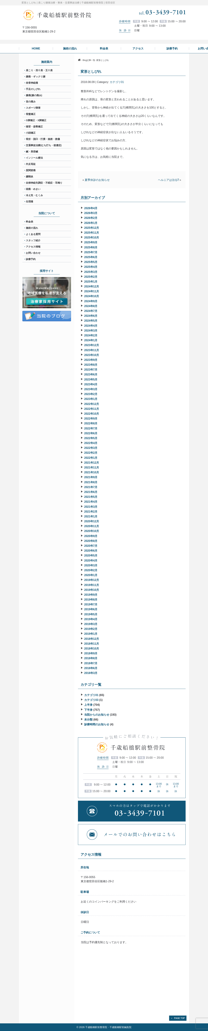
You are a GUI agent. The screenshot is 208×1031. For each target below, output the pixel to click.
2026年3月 (91, 213)
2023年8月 (91, 364)
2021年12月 (91, 462)
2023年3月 (91, 389)
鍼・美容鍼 (32, 151)
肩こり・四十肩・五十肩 (39, 70)
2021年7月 (91, 487)
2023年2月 (91, 394)
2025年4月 (91, 266)
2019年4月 (91, 619)
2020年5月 (91, 555)
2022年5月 (91, 438)
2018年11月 (91, 643)
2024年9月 (91, 301)
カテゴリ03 (91, 699)
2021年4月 (91, 501)
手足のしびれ (33, 89)
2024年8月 (91, 306)
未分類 (88, 719)
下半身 (88, 709)
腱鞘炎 (29, 176)
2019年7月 (91, 604)
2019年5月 (91, 614)
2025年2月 (91, 276)
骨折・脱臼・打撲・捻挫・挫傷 (43, 139)
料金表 (29, 221)
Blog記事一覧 (89, 60)
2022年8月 (91, 423)
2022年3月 (91, 447)
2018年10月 (91, 648)
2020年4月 (91, 560)
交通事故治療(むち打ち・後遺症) (43, 145)
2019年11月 (91, 585)
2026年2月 (91, 217)
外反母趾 (31, 164)
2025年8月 (91, 247)
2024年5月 (91, 320)
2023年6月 (91, 374)
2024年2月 (91, 335)
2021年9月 (91, 477)
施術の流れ (32, 228)
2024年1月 (91, 340)
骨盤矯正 (31, 114)
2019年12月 (91, 580)
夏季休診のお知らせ (97, 179)
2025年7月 (91, 252)
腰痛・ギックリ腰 (35, 76)
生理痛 (29, 201)
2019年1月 (91, 633)
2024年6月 (91, 315)
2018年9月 (91, 653)
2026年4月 (91, 208)
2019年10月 (91, 589)
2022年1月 (91, 457)
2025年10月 (91, 237)
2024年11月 (91, 291)
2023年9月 (91, 359)
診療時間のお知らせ (96, 724)
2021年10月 (91, 472)
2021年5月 (91, 496)
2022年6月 (91, 433)
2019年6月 (91, 609)
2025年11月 (91, 232)
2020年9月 (91, 536)
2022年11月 (91, 408)
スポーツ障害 (33, 107)
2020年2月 (91, 570)
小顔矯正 (31, 132)
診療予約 (31, 259)
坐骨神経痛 (32, 82)
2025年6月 (91, 257)
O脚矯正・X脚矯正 (36, 120)
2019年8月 (91, 599)
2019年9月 (91, 594)
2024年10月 (91, 296)
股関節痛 (31, 170)
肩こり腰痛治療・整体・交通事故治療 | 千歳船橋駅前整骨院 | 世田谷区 (76, 2)
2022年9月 (91, 418)
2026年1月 (91, 222)
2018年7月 (91, 663)
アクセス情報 (33, 246)
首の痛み (31, 101)
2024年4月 (91, 325)
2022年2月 (91, 452)
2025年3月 (91, 271)
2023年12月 (91, 345)
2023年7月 (91, 369)
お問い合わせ (33, 253)
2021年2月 (91, 511)
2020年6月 (91, 550)
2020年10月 (91, 531)
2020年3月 (91, 565)
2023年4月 (91, 384)
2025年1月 (91, 281)
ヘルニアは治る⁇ (168, 179)
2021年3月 (91, 506)
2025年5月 (91, 262)
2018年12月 (91, 638)
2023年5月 (91, 379)
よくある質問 (33, 234)
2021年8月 (91, 482)
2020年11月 (91, 526)
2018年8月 (91, 658)
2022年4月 (91, 443)
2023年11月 (91, 350)
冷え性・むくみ (34, 195)
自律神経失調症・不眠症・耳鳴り (44, 182)
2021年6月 (91, 492)
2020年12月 (91, 521)
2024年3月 (91, 330)
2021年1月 (91, 516)
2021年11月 (91, 467)
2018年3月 (91, 673)
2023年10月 (91, 355)
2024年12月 (91, 286)
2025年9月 (91, 242)
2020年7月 (91, 545)
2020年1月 (91, 575)
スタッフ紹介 (33, 240)
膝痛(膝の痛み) (34, 95)
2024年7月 (91, 310)
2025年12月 (91, 227)
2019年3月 (91, 624)
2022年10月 (91, 413)
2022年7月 (91, 428)
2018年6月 (91, 668)
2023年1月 (91, 398)
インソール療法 (34, 157)
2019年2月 (91, 628)
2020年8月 (91, 540)
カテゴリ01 (117, 82)
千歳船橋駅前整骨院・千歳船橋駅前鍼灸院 (108, 1027)
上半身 (88, 704)
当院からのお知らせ (96, 714)
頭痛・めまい (33, 189)
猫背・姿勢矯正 (34, 126)
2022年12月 (91, 404)
